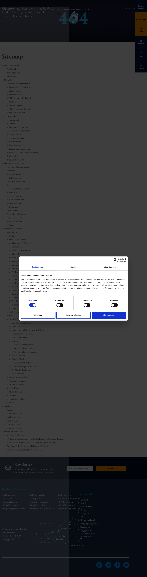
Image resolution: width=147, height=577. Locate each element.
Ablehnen (38, 315)
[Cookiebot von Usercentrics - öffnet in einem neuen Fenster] (115, 260)
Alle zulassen (108, 315)
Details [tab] (74, 267)
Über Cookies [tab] (110, 267)
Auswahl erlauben (73, 315)
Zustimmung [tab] (37, 267)
